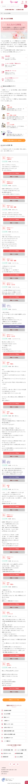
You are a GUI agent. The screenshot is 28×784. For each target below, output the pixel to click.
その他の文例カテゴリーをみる (14, 140)
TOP (2, 13)
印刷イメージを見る (14, 176)
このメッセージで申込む (14, 173)
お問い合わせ (4, 773)
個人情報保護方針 (5, 771)
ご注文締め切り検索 (19, 9)
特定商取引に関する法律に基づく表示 (9, 769)
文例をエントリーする (14, 699)
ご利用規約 (3, 767)
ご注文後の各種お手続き (9, 9)
